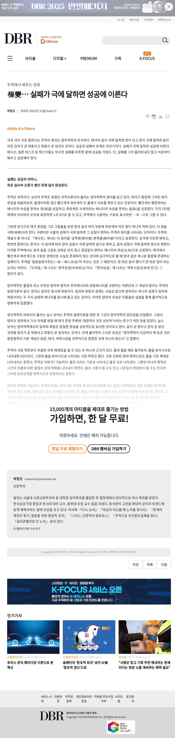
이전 (135, 564)
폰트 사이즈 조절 (160, 116)
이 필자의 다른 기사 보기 (26, 528)
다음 (164, 564)
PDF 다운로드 (154, 116)
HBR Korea (164, 19)
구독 (117, 58)
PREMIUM (88, 58)
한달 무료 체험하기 (67, 449)
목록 (150, 564)
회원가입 (134, 19)
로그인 (121, 19)
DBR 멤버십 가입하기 (108, 449)
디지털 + (59, 58)
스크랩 (167, 116)
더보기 (147, 116)
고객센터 (148, 19)
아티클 (30, 58)
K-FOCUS (147, 58)
